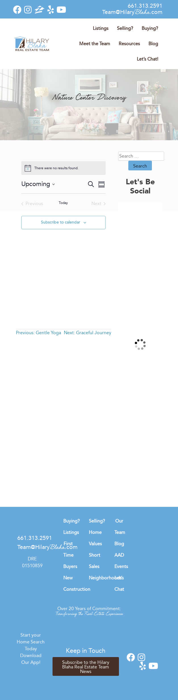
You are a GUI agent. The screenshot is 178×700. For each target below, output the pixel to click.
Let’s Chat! (147, 59)
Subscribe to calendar (60, 222)
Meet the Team (94, 43)
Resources (129, 43)
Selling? (125, 28)
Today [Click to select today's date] (63, 203)
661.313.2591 (145, 5)
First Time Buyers (70, 555)
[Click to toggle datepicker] (38, 184)
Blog (153, 43)
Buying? (150, 28)
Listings (100, 28)
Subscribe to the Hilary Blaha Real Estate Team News (85, 667)
